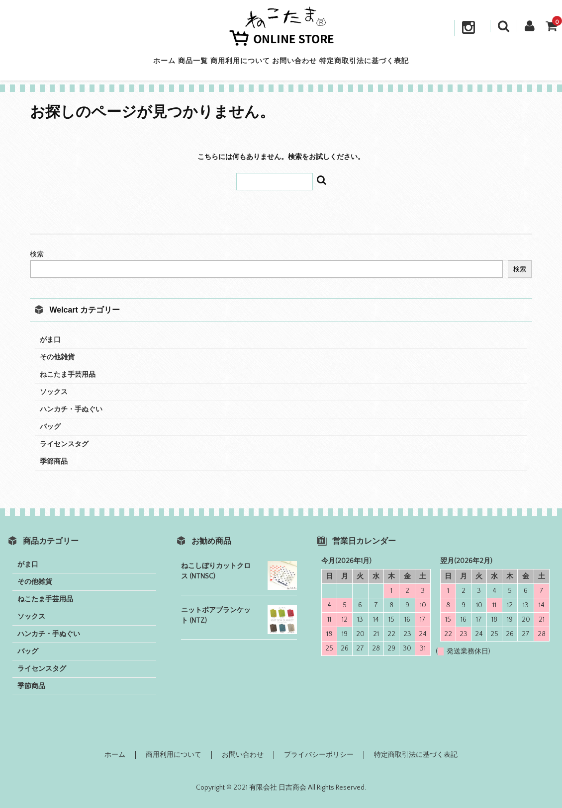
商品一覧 (174, 64)
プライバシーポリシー (319, 755)
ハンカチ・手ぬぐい (71, 409)
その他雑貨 (57, 357)
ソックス (54, 392)
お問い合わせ (313, 64)
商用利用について (240, 64)
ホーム (127, 64)
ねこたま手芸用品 (67, 375)
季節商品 (54, 462)
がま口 (50, 340)
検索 (37, 254)
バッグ (50, 427)
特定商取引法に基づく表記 (401, 64)
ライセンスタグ (64, 444)
